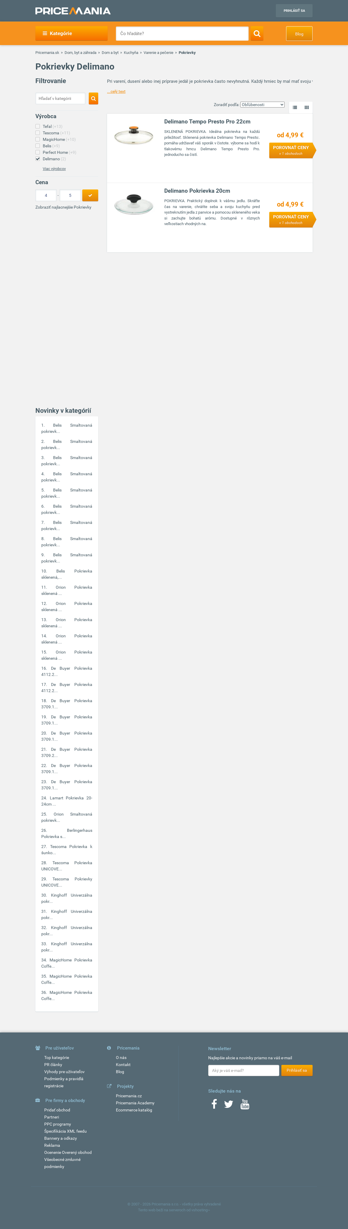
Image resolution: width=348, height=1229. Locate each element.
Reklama (52, 1145)
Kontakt (123, 1064)
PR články (53, 1064)
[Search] (257, 33)
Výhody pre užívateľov (64, 1071)
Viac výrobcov (54, 168)
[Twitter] (229, 1106)
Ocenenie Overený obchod (68, 1152)
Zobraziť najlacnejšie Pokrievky (63, 207)
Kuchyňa (131, 52)
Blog (299, 34)
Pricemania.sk (47, 52)
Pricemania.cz (129, 1095)
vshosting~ (200, 1210)
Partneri (51, 1117)
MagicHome (59, 139)
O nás (121, 1057)
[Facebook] (214, 1106)
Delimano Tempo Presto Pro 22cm (207, 121)
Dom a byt (110, 52)
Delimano (54, 158)
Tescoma (56, 133)
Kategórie (57, 33)
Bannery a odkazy (60, 1138)
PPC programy (57, 1124)
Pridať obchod (57, 1110)
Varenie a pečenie (158, 52)
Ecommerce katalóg (134, 1110)
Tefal (53, 126)
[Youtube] (244, 1106)
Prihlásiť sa (294, 11)
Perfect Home (59, 152)
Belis (51, 145)
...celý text (116, 91)
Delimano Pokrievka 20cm (197, 190)
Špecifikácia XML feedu (65, 1131)
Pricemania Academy (135, 1103)
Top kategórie (56, 1057)
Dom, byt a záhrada (80, 52)
